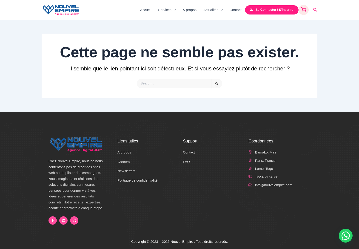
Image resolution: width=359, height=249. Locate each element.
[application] (173, 10)
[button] (315, 10)
